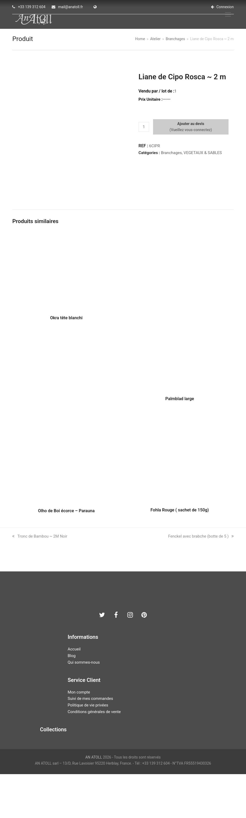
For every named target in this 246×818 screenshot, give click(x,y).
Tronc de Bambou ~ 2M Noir (39, 580)
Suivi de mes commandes (90, 742)
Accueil (74, 693)
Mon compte (79, 735)
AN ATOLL (93, 801)
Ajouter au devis (190, 127)
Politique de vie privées (88, 748)
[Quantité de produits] (143, 130)
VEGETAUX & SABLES (203, 155)
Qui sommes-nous (84, 706)
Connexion (225, 7)
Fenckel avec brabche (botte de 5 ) (201, 580)
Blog (71, 699)
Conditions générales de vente (94, 755)
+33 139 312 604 (32, 7)
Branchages (171, 155)
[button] (231, 16)
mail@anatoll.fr (70, 7)
